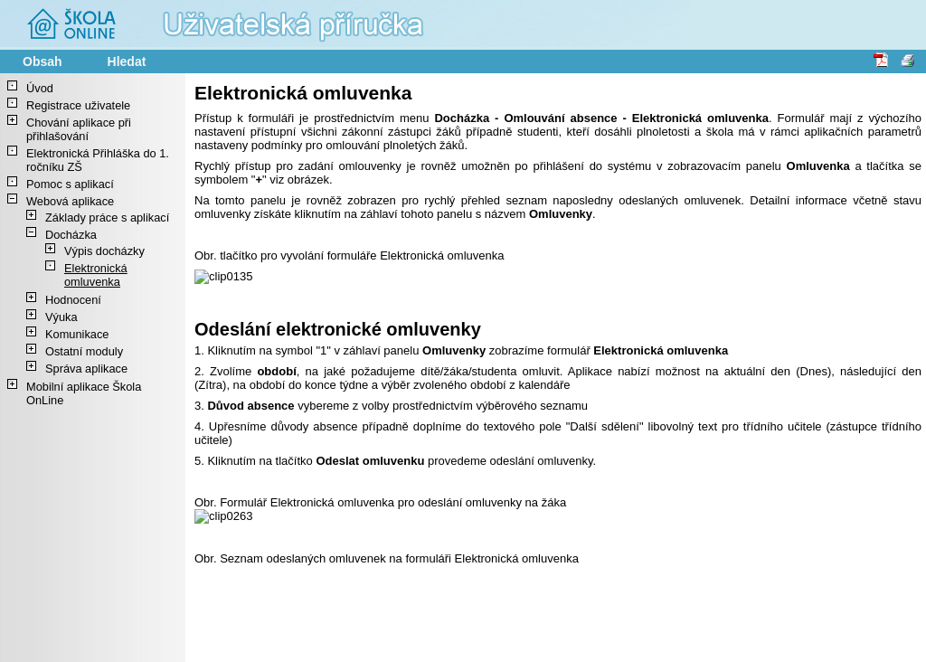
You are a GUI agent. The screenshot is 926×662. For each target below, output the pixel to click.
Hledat (127, 61)
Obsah (42, 61)
